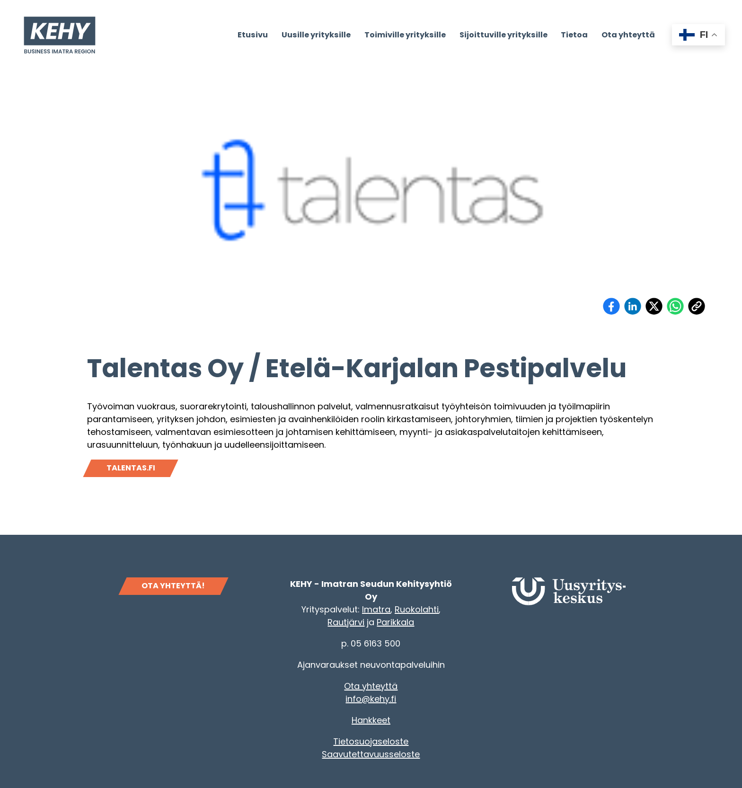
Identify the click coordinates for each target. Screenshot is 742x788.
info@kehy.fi (370, 699)
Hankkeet (371, 720)
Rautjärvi (345, 622)
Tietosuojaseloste (370, 741)
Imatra (376, 609)
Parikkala (395, 622)
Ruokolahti (417, 609)
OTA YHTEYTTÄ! (173, 585)
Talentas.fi (130, 467)
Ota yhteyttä (371, 686)
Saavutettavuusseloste (371, 754)
